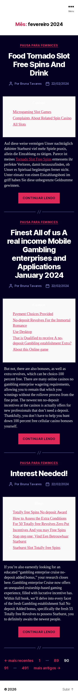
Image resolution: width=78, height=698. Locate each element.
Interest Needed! (38, 473)
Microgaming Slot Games (32, 112)
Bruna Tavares (31, 84)
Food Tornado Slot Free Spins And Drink (39, 64)
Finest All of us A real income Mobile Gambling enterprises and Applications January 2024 (39, 254)
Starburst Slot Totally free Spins (37, 547)
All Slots (19, 124)
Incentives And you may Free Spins (39, 530)
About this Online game (30, 349)
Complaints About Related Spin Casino (42, 118)
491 (25, 668)
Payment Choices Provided (33, 314)
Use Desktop (22, 331)
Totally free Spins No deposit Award (40, 512)
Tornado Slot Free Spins (34, 159)
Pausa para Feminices (39, 45)
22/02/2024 (60, 84)
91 (6, 668)
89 (56, 660)
